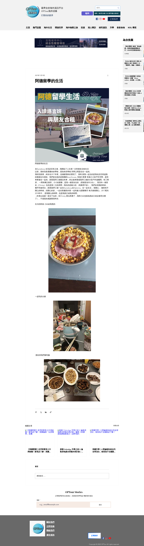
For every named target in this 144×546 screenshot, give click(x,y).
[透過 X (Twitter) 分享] (41, 412)
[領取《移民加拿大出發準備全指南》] (107, 13)
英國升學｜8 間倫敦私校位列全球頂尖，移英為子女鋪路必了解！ (104, 450)
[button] (114, 19)
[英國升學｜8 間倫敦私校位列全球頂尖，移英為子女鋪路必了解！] (104, 437)
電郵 (38, 500)
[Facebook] (97, 19)
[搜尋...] (105, 8)
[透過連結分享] (51, 412)
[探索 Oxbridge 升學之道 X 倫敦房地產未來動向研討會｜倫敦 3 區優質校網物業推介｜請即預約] (72, 437)
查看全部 (116, 425)
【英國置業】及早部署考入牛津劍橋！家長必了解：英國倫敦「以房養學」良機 (39, 450)
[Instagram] (100, 19)
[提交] (100, 505)
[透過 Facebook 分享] (36, 412)
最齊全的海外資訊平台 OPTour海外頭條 (52, 10)
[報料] (87, 13)
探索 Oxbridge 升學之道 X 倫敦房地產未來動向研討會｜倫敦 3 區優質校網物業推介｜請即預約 (71, 450)
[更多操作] (108, 75)
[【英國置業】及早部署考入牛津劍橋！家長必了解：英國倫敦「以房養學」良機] (39, 437)
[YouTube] (104, 19)
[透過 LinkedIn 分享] (46, 412)
